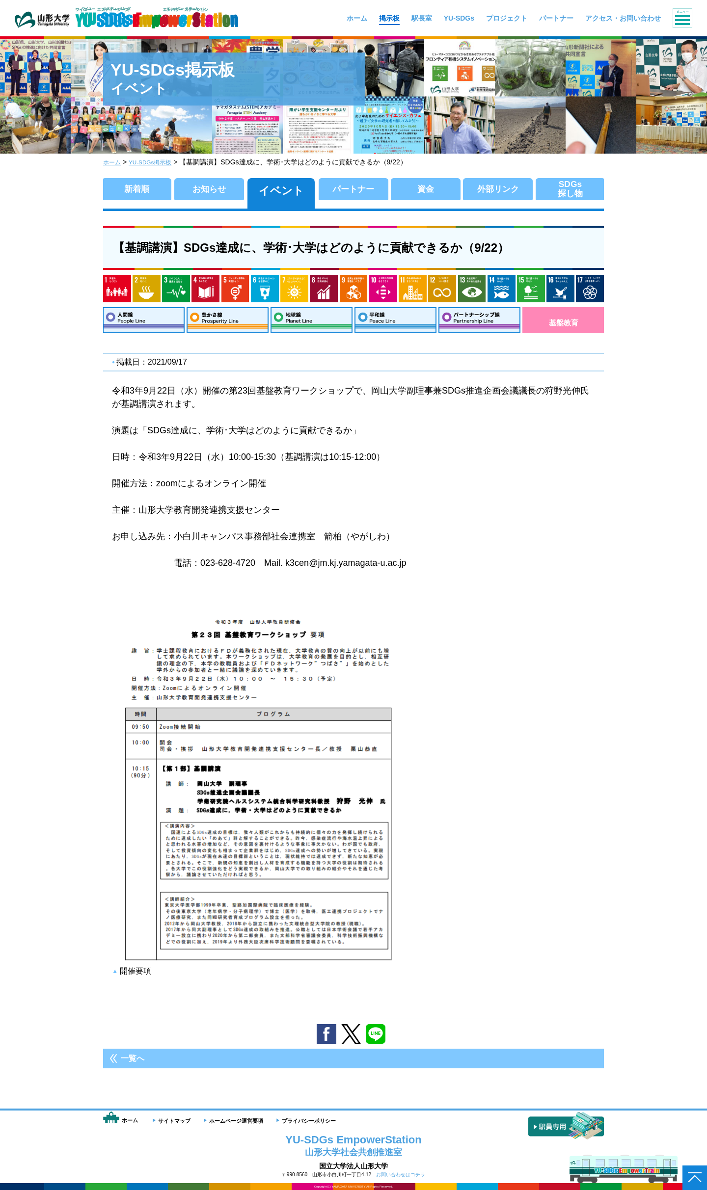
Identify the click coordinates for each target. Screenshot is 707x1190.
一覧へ (132, 1063)
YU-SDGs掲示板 (157, 162)
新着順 (137, 191)
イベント (281, 191)
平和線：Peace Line (395, 323)
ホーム (113, 162)
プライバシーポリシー (309, 1121)
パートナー (353, 191)
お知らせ (209, 191)
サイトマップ (174, 1121)
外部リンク (498, 191)
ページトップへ (694, 1177)
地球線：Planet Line (311, 323)
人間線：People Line (143, 323)
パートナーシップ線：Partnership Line (479, 323)
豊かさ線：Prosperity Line (227, 323)
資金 (425, 191)
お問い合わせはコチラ (400, 1174)
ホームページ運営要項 (236, 1121)
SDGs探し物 (570, 191)
